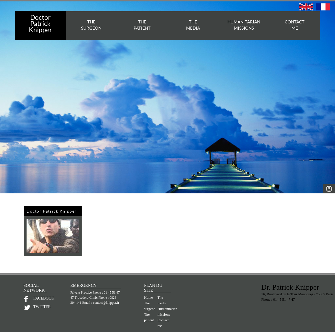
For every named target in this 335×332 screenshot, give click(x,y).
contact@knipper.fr (106, 303)
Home (148, 298)
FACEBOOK (40, 298)
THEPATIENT (142, 24)
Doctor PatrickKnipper (40, 23)
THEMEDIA (193, 24)
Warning (329, 188)
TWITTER (40, 307)
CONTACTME (294, 24)
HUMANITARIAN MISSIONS (243, 24)
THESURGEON (91, 24)
